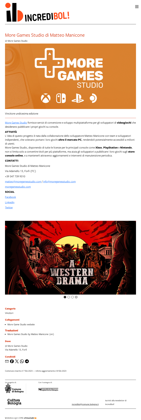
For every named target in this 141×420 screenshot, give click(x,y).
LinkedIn (9, 202)
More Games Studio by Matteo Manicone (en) (31, 334)
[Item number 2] (68, 297)
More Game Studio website (21, 324)
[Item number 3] (72, 297)
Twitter (9, 207)
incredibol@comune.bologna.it (85, 404)
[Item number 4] (76, 297)
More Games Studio (16, 122)
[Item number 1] (65, 297)
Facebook (10, 197)
